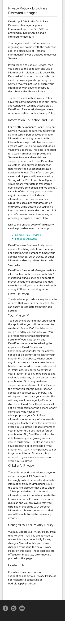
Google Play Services (28, 235)
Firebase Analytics (26, 239)
